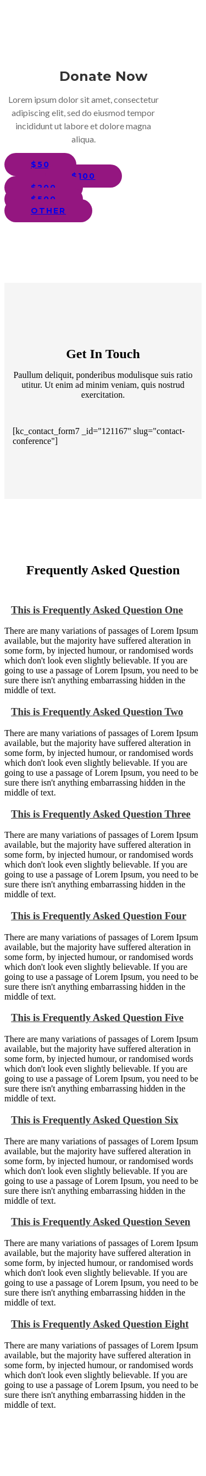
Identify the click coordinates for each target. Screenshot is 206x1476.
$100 (83, 176)
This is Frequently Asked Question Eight (96, 1324)
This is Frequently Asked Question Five (93, 1017)
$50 (40, 164)
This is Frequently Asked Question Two (93, 711)
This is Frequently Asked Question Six (91, 1120)
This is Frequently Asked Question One (93, 610)
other (48, 211)
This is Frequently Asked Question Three (97, 814)
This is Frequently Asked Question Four (95, 915)
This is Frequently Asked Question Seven (97, 1221)
